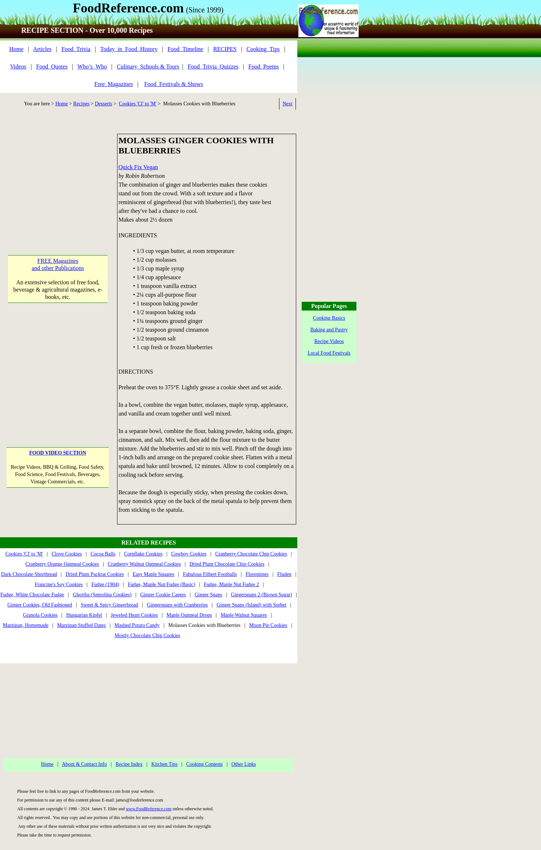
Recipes (81, 103)
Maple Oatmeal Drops (189, 615)
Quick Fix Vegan (138, 167)
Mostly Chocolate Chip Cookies (147, 635)
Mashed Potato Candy (137, 625)
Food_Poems (263, 66)
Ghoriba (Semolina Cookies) (102, 594)
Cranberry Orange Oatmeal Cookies (62, 564)
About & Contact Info (84, 764)
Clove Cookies (67, 554)
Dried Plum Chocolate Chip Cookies (227, 564)
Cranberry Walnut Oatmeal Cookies (144, 564)
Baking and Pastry (329, 329)
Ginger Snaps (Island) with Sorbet (251, 605)
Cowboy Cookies (188, 554)
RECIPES (224, 49)
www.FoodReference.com (148, 808)
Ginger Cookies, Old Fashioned (39, 605)
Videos (18, 66)
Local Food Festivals (329, 353)
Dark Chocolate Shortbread (29, 574)
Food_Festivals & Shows (173, 84)
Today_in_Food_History (129, 49)
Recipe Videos (329, 341)
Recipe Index (129, 764)
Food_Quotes (51, 66)
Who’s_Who (92, 66)
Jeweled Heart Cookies (134, 615)
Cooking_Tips (263, 49)
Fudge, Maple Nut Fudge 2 (231, 584)
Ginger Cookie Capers (163, 594)
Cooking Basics (329, 318)
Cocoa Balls (102, 554)
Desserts (103, 103)
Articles (42, 49)
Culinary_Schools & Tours (148, 66)
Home (16, 49)
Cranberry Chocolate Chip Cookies (251, 554)
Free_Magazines (113, 84)
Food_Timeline (185, 49)
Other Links (243, 764)
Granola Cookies (40, 615)
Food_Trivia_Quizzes (213, 66)
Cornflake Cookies (143, 554)
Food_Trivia (75, 49)
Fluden (284, 574)
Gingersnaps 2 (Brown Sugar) (261, 594)
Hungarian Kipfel (84, 615)
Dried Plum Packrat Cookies (95, 574)
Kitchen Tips (164, 764)
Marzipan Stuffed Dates (81, 625)
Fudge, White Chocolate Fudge (32, 594)
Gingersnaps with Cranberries (177, 605)
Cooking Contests (204, 764)
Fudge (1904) (105, 584)
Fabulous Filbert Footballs (210, 574)
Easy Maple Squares (153, 574)
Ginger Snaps (208, 594)
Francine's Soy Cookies (59, 584)
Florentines (257, 574)
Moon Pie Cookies (268, 625)
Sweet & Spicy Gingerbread (109, 605)
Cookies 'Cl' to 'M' (137, 103)
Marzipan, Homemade (25, 625)
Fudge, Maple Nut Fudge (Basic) (161, 584)
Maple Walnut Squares (244, 615)
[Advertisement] (58, 179)
